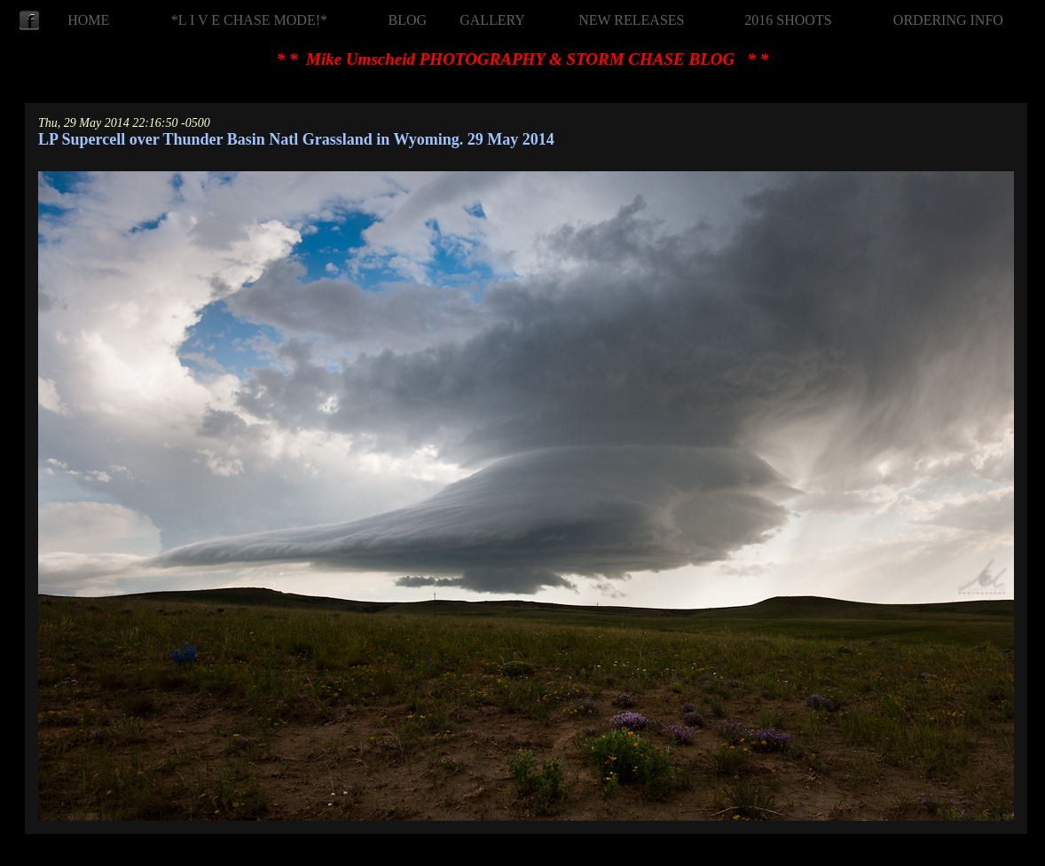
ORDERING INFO (948, 20)
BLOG (408, 20)
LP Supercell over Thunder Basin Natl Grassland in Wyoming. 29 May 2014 (296, 139)
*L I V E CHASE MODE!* (249, 20)
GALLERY (492, 20)
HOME (88, 20)
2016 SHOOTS (787, 20)
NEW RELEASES (631, 20)
